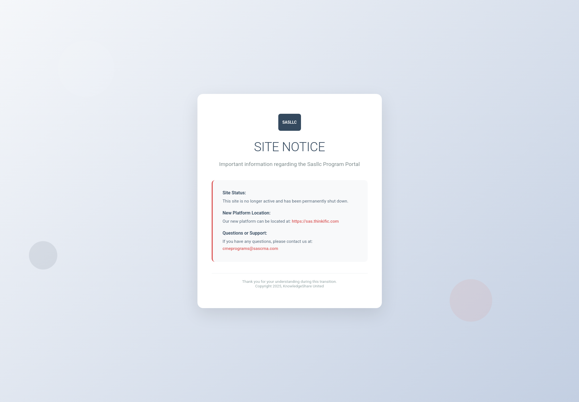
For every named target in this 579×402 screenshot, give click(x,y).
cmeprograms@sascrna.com (250, 248)
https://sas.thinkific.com (315, 221)
